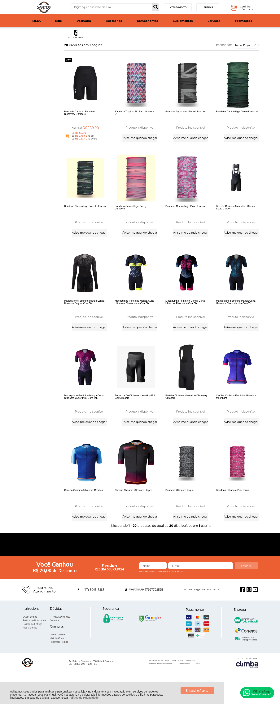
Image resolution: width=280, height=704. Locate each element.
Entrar (208, 7)
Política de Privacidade (84, 697)
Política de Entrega (32, 640)
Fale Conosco (30, 644)
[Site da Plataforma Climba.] (247, 679)
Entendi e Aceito (197, 690)
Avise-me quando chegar (139, 137)
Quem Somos (30, 633)
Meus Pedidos (58, 651)
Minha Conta (57, 654)
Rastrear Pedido (59, 658)
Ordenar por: (223, 45)
